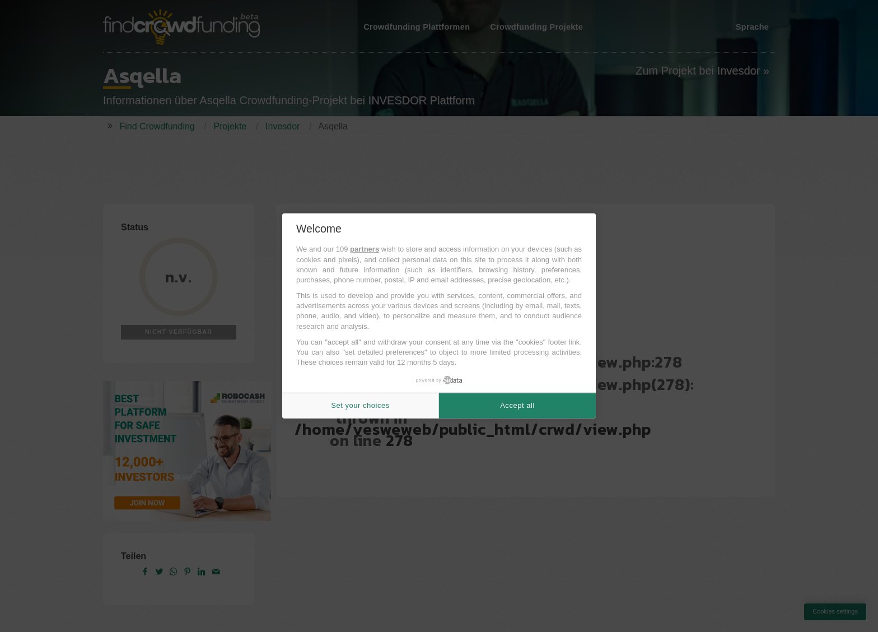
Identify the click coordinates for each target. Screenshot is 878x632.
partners (364, 249)
